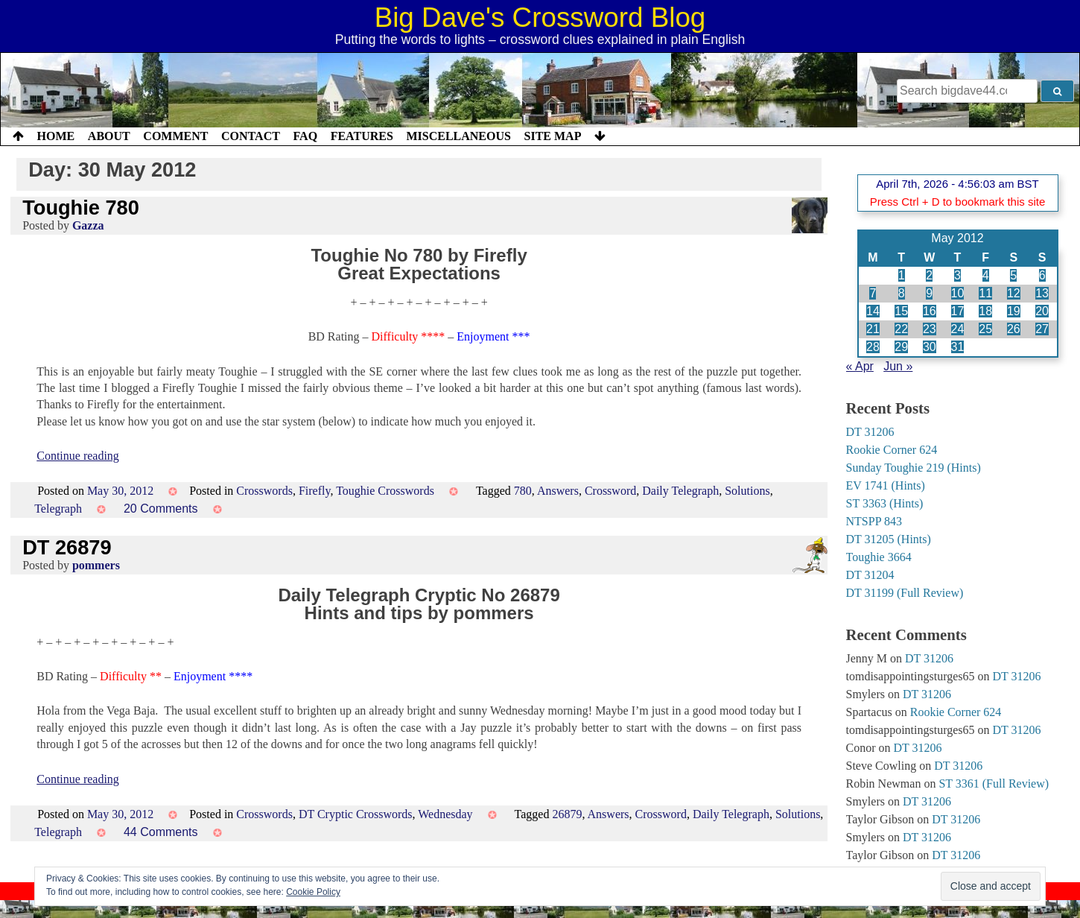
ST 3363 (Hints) (885, 503)
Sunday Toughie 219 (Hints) (913, 467)
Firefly (315, 490)
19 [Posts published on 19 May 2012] (1013, 311)
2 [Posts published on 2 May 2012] (929, 275)
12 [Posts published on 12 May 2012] (1013, 293)
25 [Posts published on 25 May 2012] (985, 329)
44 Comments (161, 832)
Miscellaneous (458, 136)
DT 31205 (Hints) (888, 539)
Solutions (747, 490)
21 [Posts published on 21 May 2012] (873, 329)
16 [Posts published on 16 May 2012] (929, 311)
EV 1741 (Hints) (885, 485)
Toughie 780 (80, 207)
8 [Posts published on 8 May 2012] (901, 293)
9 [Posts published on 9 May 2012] (929, 293)
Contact (250, 136)
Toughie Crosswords (385, 490)
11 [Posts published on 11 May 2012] (985, 293)
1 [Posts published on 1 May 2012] (901, 275)
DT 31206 (870, 431)
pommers (96, 565)
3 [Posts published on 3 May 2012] (957, 275)
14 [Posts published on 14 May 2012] (873, 311)
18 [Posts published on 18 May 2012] (985, 311)
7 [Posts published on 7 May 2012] (872, 293)
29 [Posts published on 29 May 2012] (901, 347)
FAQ (305, 136)
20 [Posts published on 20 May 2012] (1042, 311)
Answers (558, 490)
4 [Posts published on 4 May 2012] (985, 275)
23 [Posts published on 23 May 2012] (929, 329)
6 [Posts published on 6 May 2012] (1042, 275)
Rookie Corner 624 (892, 449)
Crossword (610, 490)
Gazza (88, 225)
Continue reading (77, 455)
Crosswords (264, 490)
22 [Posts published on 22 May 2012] (901, 329)
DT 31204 (870, 575)
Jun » (897, 366)
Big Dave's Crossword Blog (540, 17)
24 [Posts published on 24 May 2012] (958, 329)
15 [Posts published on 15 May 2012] (901, 311)
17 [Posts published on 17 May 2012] (958, 311)
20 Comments (161, 508)
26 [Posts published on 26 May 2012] (1013, 329)
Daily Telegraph (680, 490)
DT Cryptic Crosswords (356, 814)
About (109, 136)
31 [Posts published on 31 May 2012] (958, 347)
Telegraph (58, 508)
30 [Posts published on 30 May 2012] (929, 347)
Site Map (553, 136)
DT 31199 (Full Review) (905, 592)
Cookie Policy (313, 892)
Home (56, 136)
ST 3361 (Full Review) (993, 783)
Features (362, 136)
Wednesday (445, 814)
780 (523, 490)
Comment (175, 136)
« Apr (860, 366)
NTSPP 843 (874, 521)
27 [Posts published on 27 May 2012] (1042, 329)
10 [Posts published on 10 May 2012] (958, 293)
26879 (567, 814)
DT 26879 (66, 547)
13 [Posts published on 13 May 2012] (1042, 293)
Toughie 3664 (879, 557)
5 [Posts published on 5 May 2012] (1013, 275)
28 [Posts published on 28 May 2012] (873, 347)
